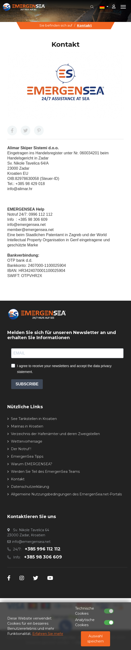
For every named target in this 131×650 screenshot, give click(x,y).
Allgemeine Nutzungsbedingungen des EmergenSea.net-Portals (66, 494)
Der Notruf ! (21, 449)
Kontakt (84, 25)
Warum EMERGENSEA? (31, 464)
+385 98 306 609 (43, 557)
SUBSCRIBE (27, 384)
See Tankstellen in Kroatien (34, 419)
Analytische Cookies (85, 622)
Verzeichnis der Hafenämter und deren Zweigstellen (55, 434)
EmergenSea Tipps (27, 456)
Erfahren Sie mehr (47, 633)
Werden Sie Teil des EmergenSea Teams (45, 471)
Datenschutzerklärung (30, 486)
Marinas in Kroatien (27, 426)
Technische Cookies (84, 611)
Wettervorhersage (26, 441)
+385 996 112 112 (43, 549)
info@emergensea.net (31, 541)
